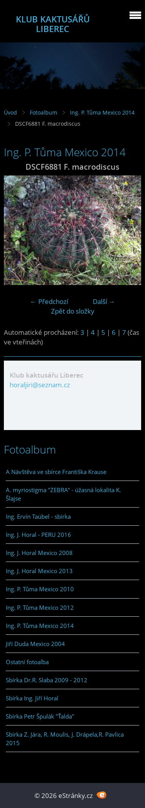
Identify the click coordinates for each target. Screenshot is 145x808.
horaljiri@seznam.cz (40, 384)
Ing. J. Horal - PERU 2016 (38, 534)
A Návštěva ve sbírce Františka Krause (56, 472)
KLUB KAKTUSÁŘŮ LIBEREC (53, 24)
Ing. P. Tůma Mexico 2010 (40, 589)
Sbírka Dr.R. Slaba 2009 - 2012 (46, 680)
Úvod (10, 112)
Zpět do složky (72, 311)
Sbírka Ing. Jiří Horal (32, 698)
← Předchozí (49, 301)
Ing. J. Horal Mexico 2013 (39, 571)
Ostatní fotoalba (27, 662)
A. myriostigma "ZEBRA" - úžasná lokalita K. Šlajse (63, 494)
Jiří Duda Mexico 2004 (35, 644)
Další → (104, 301)
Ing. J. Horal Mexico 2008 (39, 553)
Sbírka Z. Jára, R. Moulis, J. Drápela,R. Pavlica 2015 (65, 738)
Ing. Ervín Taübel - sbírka (38, 516)
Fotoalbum (43, 112)
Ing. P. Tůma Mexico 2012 (40, 607)
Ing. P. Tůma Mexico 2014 (102, 112)
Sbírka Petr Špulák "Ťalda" (40, 716)
